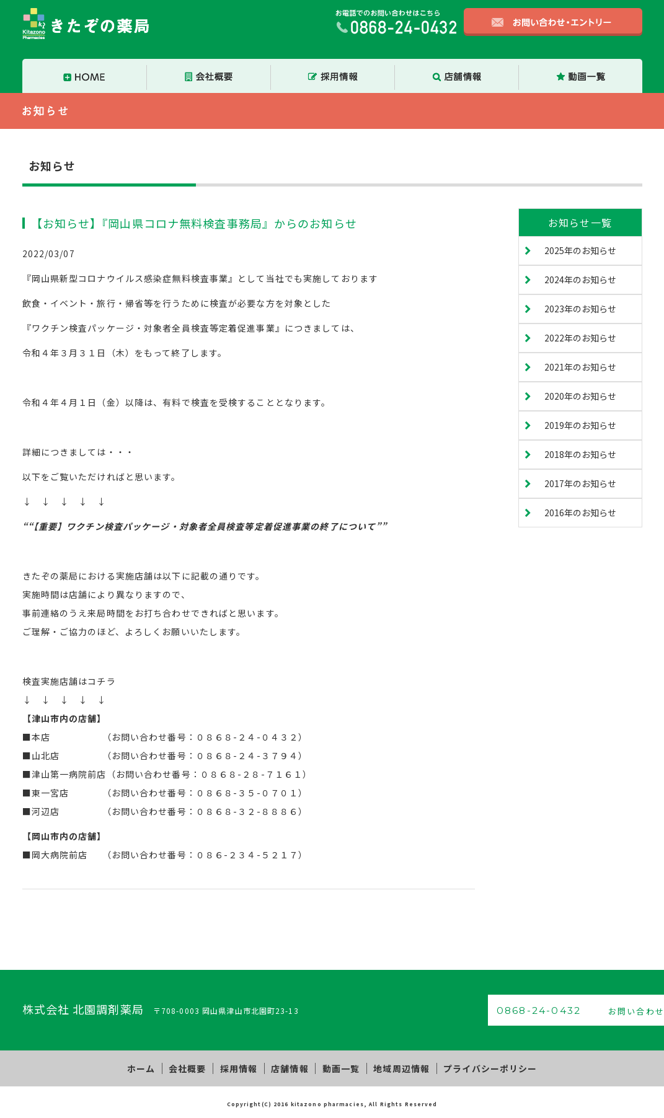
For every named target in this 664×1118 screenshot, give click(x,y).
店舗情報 (289, 1067)
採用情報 (241, 1067)
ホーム (150, 1067)
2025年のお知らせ (580, 250)
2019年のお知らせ (580, 425)
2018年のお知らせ (580, 454)
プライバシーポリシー (481, 1067)
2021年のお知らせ (580, 367)
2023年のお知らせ (580, 308)
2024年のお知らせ (580, 279)
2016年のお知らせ (580, 512)
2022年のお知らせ (580, 338)
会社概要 (193, 1067)
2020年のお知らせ (580, 396)
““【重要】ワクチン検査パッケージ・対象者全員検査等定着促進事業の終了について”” (204, 526)
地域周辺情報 (395, 1067)
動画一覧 (337, 1067)
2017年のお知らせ (580, 483)
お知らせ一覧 (580, 222)
